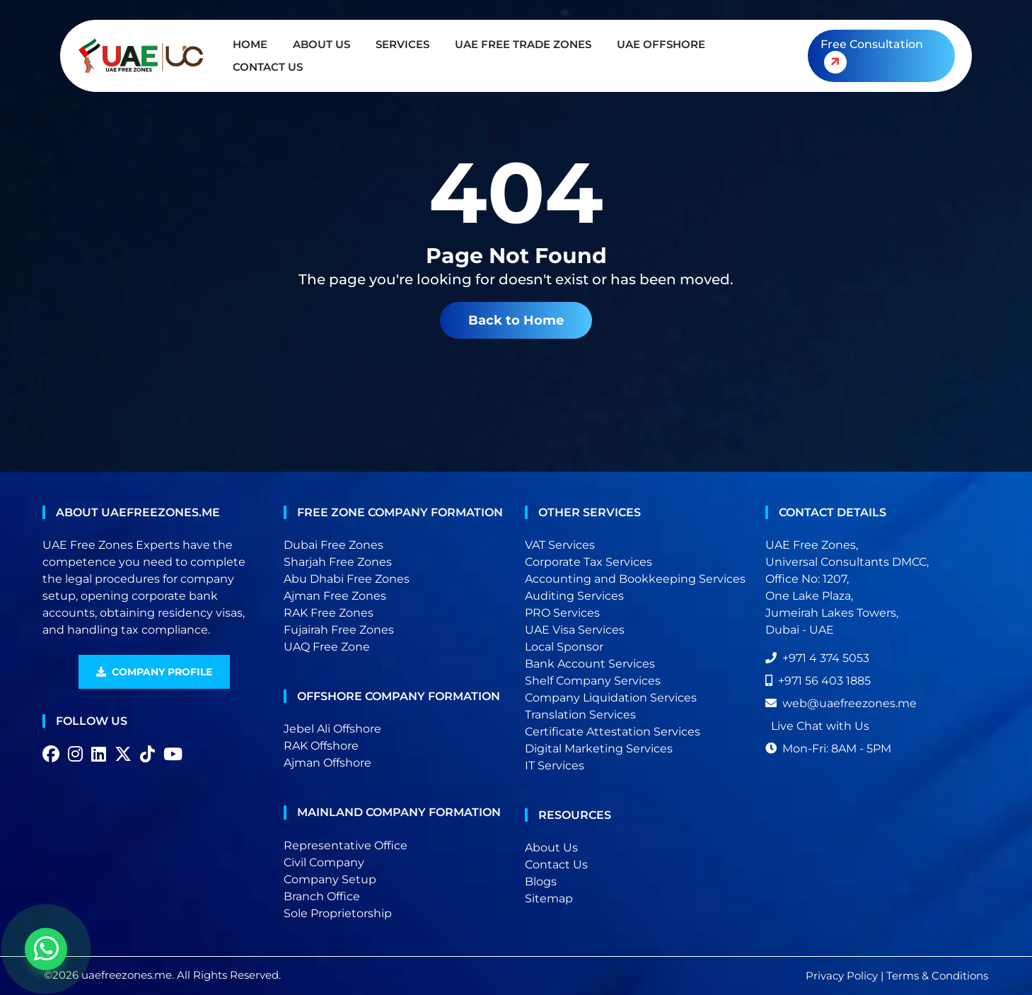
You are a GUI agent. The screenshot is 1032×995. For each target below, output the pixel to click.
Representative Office (345, 845)
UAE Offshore (661, 44)
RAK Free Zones (328, 612)
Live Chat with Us (820, 726)
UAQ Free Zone (327, 646)
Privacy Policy (842, 975)
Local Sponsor (564, 646)
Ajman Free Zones (335, 596)
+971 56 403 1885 (818, 680)
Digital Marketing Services (599, 748)
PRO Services (562, 612)
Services (402, 44)
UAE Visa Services (575, 629)
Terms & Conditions (937, 975)
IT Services (554, 765)
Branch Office (322, 896)
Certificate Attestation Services (612, 731)
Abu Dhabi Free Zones (347, 579)
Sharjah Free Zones (338, 562)
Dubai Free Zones (333, 545)
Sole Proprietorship (338, 913)
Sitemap (549, 898)
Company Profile (154, 671)
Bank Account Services (590, 663)
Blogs (541, 881)
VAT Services (560, 545)
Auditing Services (574, 596)
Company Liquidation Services (611, 697)
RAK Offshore (321, 745)
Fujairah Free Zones (339, 629)
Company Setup (330, 879)
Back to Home (516, 320)
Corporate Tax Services (588, 562)
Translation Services (580, 714)
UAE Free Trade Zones (523, 44)
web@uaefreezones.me (841, 703)
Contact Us (268, 67)
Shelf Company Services (593, 680)
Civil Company (324, 862)
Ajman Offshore (327, 762)
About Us (321, 44)
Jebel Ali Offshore (332, 728)
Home (250, 44)
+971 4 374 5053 (817, 658)
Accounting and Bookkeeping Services (635, 579)
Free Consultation (871, 57)
